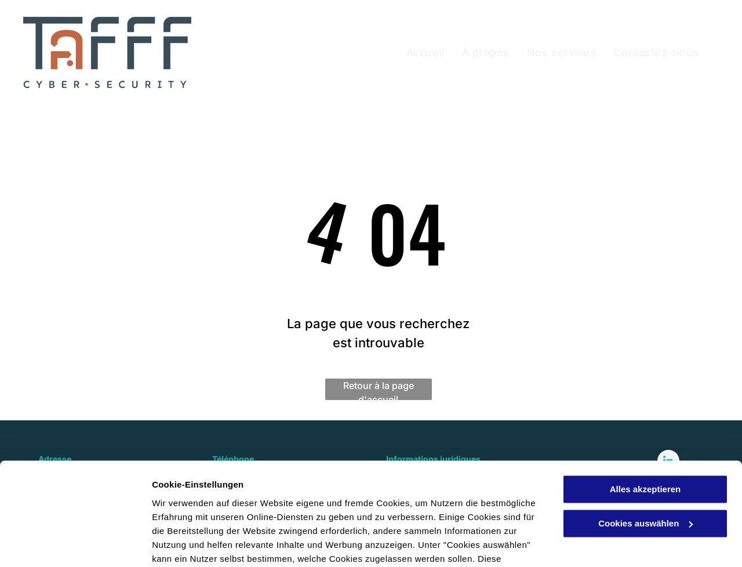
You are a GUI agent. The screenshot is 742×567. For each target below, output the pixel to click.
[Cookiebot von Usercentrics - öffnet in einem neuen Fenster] (75, 544)
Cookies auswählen (193, 544)
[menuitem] (425, 52)
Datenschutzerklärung (284, 512)
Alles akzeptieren (645, 415)
